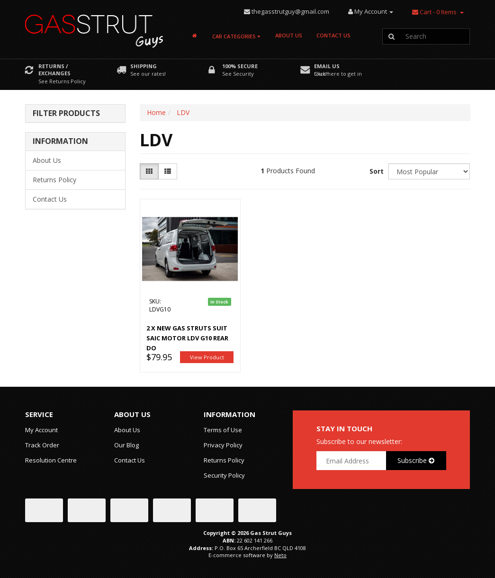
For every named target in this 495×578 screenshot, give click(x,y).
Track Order (42, 445)
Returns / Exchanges (54, 69)
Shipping (143, 66)
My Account (41, 430)
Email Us (327, 66)
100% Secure (240, 66)
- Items (434, 12)
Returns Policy (54, 179)
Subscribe (415, 460)
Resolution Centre (51, 460)
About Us (288, 35)
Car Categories (236, 36)
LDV (183, 112)
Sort (375, 171)
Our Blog (126, 445)
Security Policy (224, 475)
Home (156, 112)
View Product (207, 357)
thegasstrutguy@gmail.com (290, 11)
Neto (280, 555)
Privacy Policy (223, 445)
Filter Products (66, 113)
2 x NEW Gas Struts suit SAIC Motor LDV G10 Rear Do (187, 338)
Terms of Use (223, 430)
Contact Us (333, 35)
